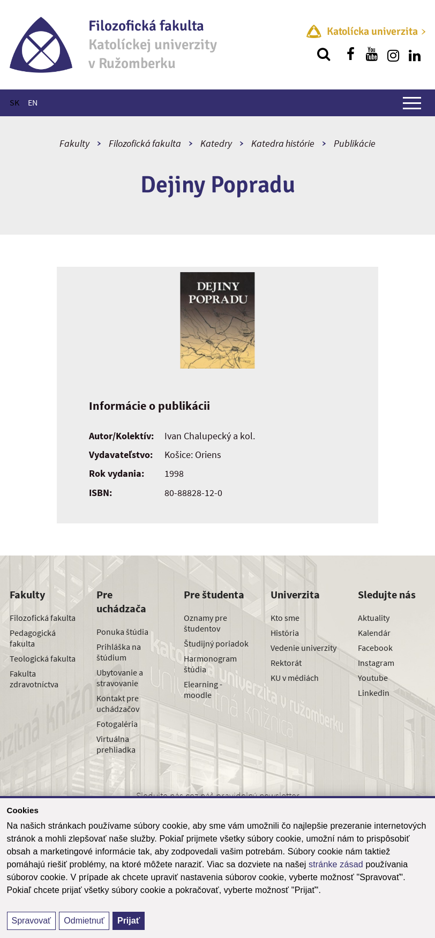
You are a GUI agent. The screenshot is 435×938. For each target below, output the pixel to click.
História (285, 632)
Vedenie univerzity (303, 647)
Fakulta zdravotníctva (34, 678)
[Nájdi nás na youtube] (371, 54)
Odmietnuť (84, 920)
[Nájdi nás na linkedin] (414, 54)
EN (33, 102)
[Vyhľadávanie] (323, 54)
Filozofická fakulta (145, 143)
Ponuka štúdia (122, 631)
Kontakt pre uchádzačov (117, 703)
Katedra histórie (282, 143)
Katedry (216, 143)
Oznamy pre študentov (205, 623)
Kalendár (374, 632)
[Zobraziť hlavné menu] (412, 102)
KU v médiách (295, 677)
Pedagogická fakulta (33, 638)
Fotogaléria (117, 723)
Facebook (375, 647)
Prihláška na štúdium (118, 652)
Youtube (373, 677)
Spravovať (31, 920)
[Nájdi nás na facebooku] (350, 54)
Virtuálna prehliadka (116, 744)
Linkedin (373, 692)
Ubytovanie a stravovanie (119, 677)
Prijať (128, 920)
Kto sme (285, 617)
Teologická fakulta (43, 658)
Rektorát (286, 662)
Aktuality (373, 617)
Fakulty (74, 143)
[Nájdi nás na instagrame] (393, 54)
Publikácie (355, 143)
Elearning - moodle (203, 689)
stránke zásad (336, 864)
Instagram (376, 662)
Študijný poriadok (216, 643)
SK (14, 102)
